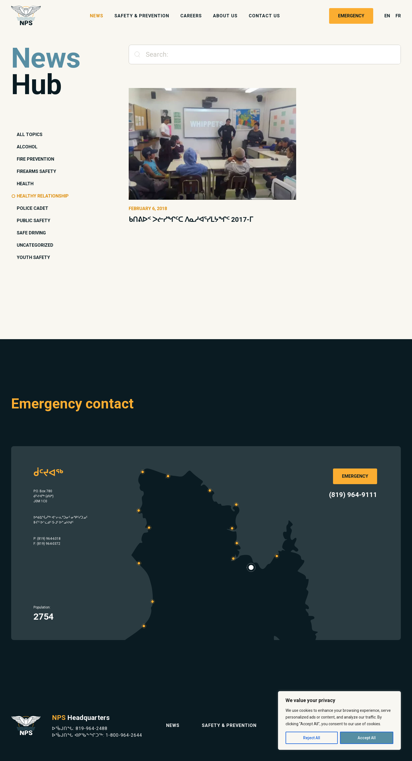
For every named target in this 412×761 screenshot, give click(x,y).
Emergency (351, 15)
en (387, 15)
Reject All (311, 738)
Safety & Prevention (141, 15)
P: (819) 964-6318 (47, 539)
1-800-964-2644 (124, 735)
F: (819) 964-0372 (46, 544)
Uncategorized (35, 245)
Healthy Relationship (43, 196)
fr (398, 15)
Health (25, 183)
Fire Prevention (35, 159)
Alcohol (27, 146)
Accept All (367, 738)
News (96, 15)
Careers (191, 15)
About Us (225, 15)
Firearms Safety (36, 171)
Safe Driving (31, 233)
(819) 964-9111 (353, 495)
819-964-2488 (91, 728)
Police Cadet (32, 208)
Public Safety (33, 220)
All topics (29, 134)
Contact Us (264, 15)
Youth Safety (33, 257)
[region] (339, 720)
